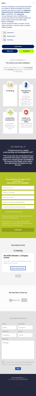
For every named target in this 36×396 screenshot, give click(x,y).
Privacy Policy (17, 212)
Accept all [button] (26, 51)
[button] (33, 3)
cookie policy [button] (20, 14)
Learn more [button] (18, 46)
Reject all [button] (10, 51)
